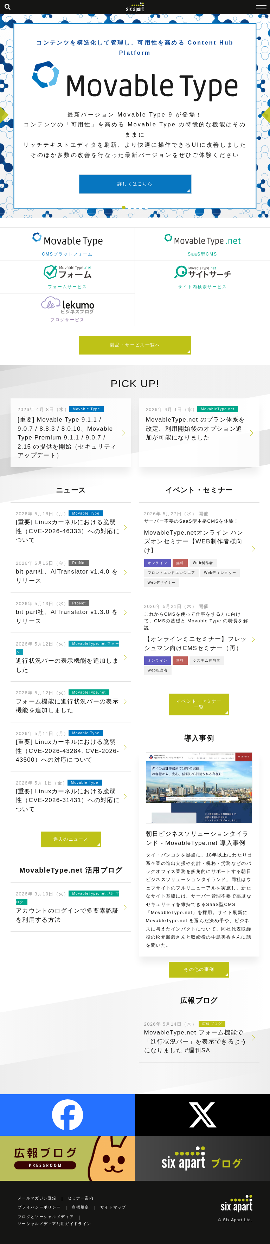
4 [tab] (140, 207)
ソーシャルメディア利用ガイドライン (54, 1224)
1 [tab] (124, 207)
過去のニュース (71, 839)
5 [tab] (146, 207)
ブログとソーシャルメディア (46, 1217)
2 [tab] (129, 207)
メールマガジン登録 (37, 1198)
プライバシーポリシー (39, 1207)
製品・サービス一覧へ (135, 345)
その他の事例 (199, 969)
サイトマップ (113, 1207)
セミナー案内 (81, 1198)
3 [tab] (135, 207)
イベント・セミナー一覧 (199, 704)
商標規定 (80, 1207)
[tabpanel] (135, 116)
